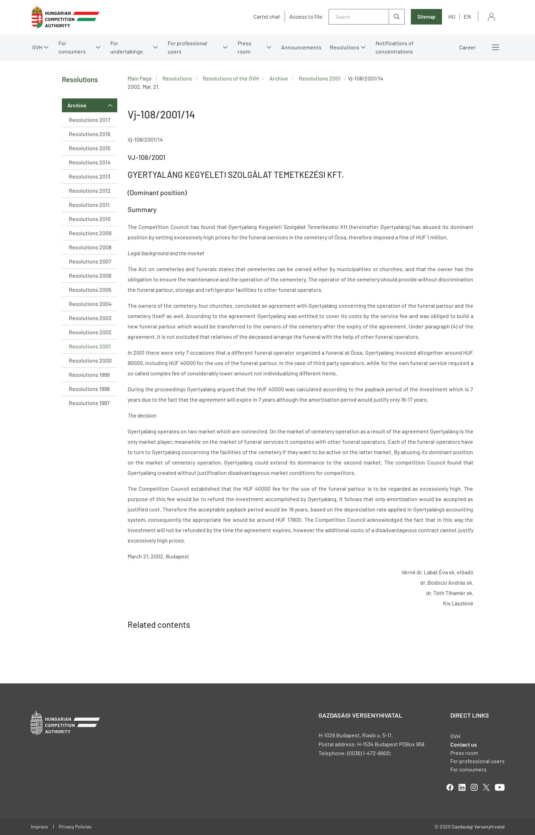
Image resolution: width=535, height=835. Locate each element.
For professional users (187, 47)
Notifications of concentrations (395, 47)
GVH (37, 47)
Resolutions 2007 (90, 261)
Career (467, 47)
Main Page (140, 78)
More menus (495, 47)
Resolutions (344, 47)
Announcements (301, 47)
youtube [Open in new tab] (500, 787)
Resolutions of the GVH (231, 78)
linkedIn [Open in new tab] (462, 787)
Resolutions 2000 (90, 360)
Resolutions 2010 (90, 218)
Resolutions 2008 (90, 247)
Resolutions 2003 (90, 318)
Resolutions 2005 (90, 289)
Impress (39, 826)
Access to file (305, 16)
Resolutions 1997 (89, 403)
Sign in (491, 17)
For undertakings (126, 47)
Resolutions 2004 (90, 303)
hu (451, 16)
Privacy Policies (75, 826)
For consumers (72, 47)
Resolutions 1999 (89, 374)
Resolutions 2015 (89, 148)
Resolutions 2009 (90, 233)
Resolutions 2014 (90, 162)
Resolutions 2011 (89, 204)
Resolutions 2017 (89, 119)
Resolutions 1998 (89, 388)
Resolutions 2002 (90, 332)
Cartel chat (266, 16)
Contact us (463, 744)
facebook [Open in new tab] (449, 787)
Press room (244, 47)
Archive (76, 105)
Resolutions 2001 (90, 346)
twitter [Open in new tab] (486, 787)
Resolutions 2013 (89, 176)
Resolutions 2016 (89, 134)
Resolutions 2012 (90, 190)
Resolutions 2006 (90, 275)
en (467, 16)
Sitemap (426, 17)
